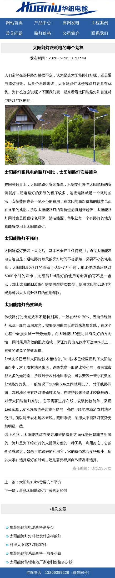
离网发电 (71, 23)
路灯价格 (42, 33)
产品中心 (42, 23)
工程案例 (99, 23)
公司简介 (71, 33)
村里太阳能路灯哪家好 (28, 545)
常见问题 (14, 33)
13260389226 (57, 573)
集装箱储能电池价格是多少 (32, 527)
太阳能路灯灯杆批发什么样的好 (35, 536)
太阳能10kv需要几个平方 (40, 482)
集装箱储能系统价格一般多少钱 (35, 553)
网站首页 (14, 23)
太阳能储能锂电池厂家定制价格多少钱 (41, 562)
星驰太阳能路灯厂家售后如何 (43, 491)
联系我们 (99, 33)
